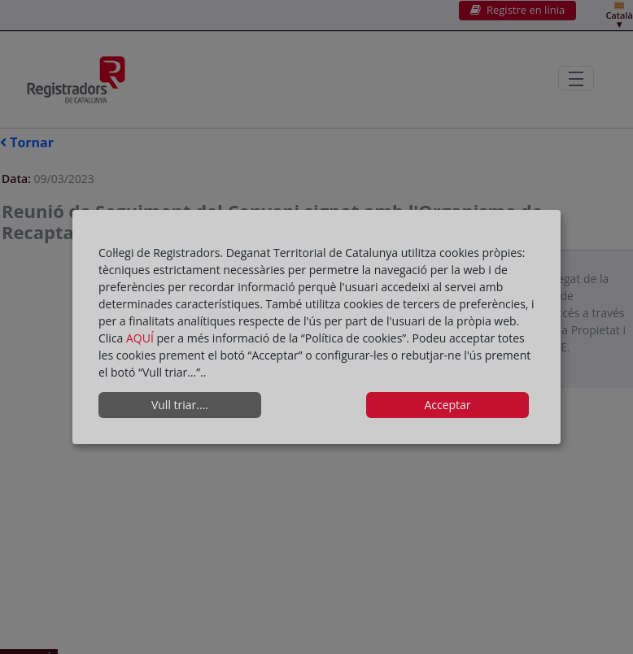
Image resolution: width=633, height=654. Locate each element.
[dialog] (316, 327)
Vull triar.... (179, 404)
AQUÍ (141, 338)
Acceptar (447, 404)
